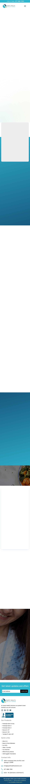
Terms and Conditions (20, 780)
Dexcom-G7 (5, 730)
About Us (4, 741)
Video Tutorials (6, 747)
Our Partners (6, 749)
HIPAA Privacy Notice (8, 752)
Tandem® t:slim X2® (8, 734)
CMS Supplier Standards (9, 754)
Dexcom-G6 (5, 732)
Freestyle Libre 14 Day (8, 723)
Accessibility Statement (15, 782)
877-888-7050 (19, 1)
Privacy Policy (8, 780)
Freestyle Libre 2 (6, 726)
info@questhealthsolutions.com (13, 766)
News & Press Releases (8, 743)
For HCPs (4, 745)
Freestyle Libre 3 (6, 728)
